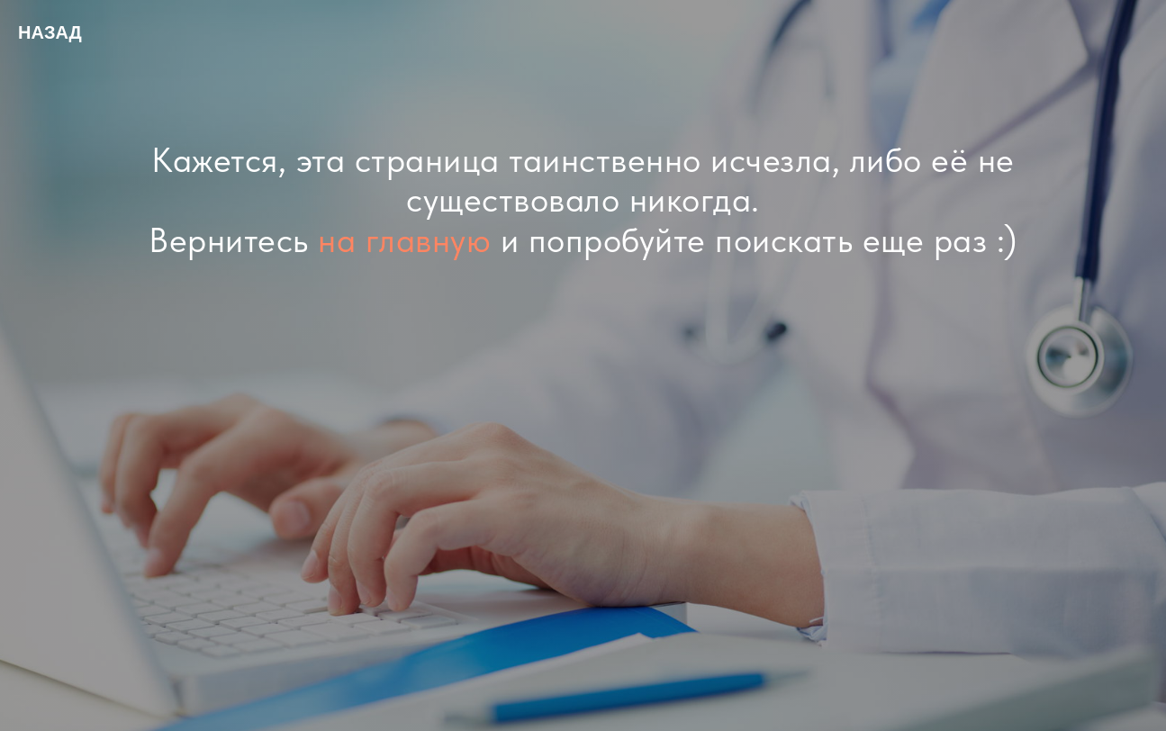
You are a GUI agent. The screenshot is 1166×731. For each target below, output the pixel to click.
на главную (404, 240)
